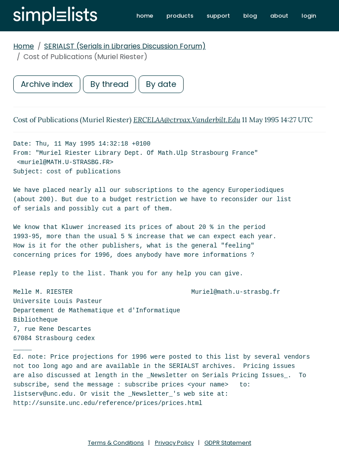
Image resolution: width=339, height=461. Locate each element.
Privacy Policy (174, 443)
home (144, 15)
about (279, 15)
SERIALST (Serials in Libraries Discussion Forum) (125, 46)
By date (161, 84)
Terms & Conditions (116, 443)
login (308, 15)
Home (23, 46)
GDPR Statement (227, 443)
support (218, 15)
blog (250, 15)
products (179, 15)
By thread (109, 84)
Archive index (47, 84)
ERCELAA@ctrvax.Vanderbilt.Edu (186, 119)
